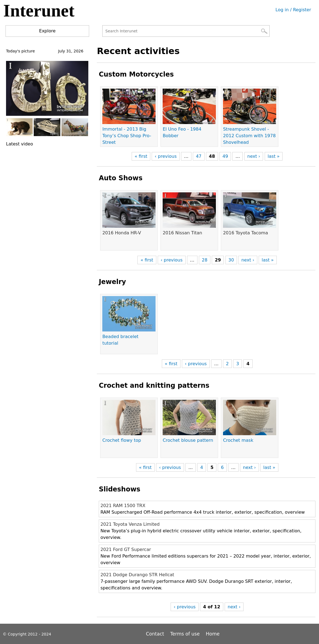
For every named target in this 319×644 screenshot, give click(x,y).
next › (253, 156)
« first (141, 156)
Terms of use (185, 634)
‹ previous (166, 156)
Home (212, 634)
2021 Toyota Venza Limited (130, 524)
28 (204, 260)
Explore (47, 30)
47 (198, 156)
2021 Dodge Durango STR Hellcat (137, 574)
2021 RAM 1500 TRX (122, 505)
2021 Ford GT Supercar (125, 549)
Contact (156, 634)
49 (225, 156)
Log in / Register (293, 9)
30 (231, 260)
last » (274, 156)
